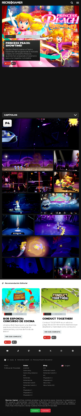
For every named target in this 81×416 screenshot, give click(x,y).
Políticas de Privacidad (47, 406)
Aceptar (35, 410)
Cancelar (45, 410)
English (67, 366)
